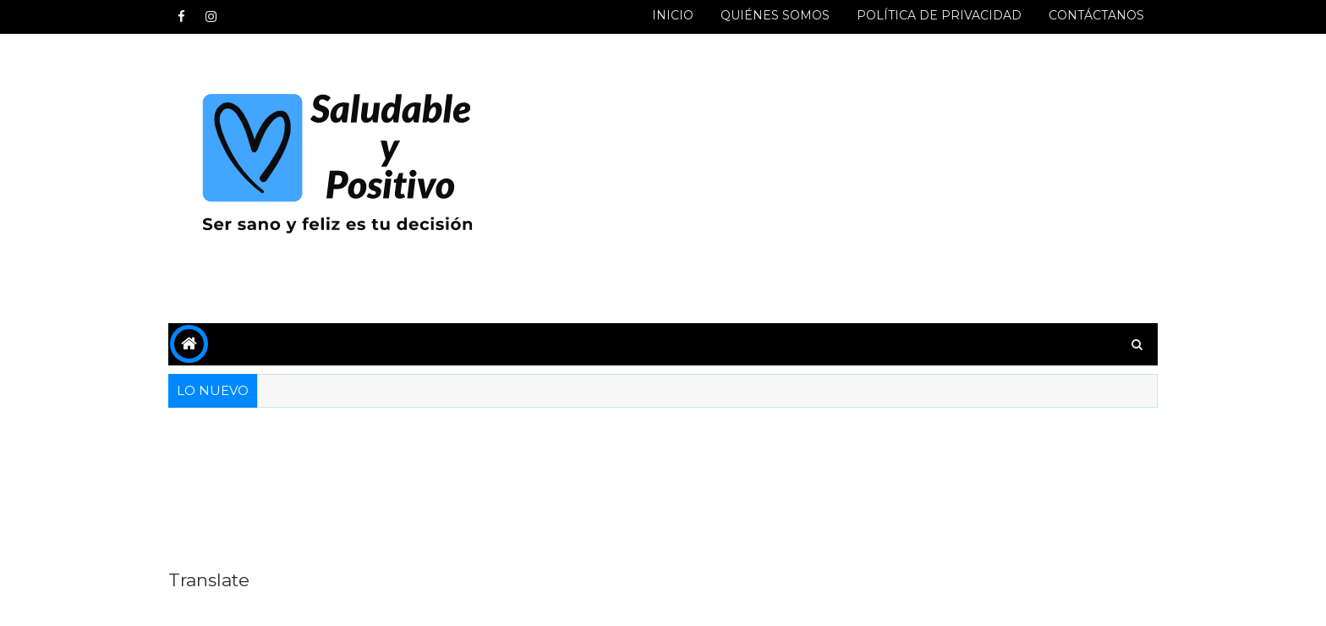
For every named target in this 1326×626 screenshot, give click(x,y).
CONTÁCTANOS (1096, 15)
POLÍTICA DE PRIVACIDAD (939, 15)
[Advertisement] (849, 179)
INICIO (672, 15)
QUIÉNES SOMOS (775, 15)
